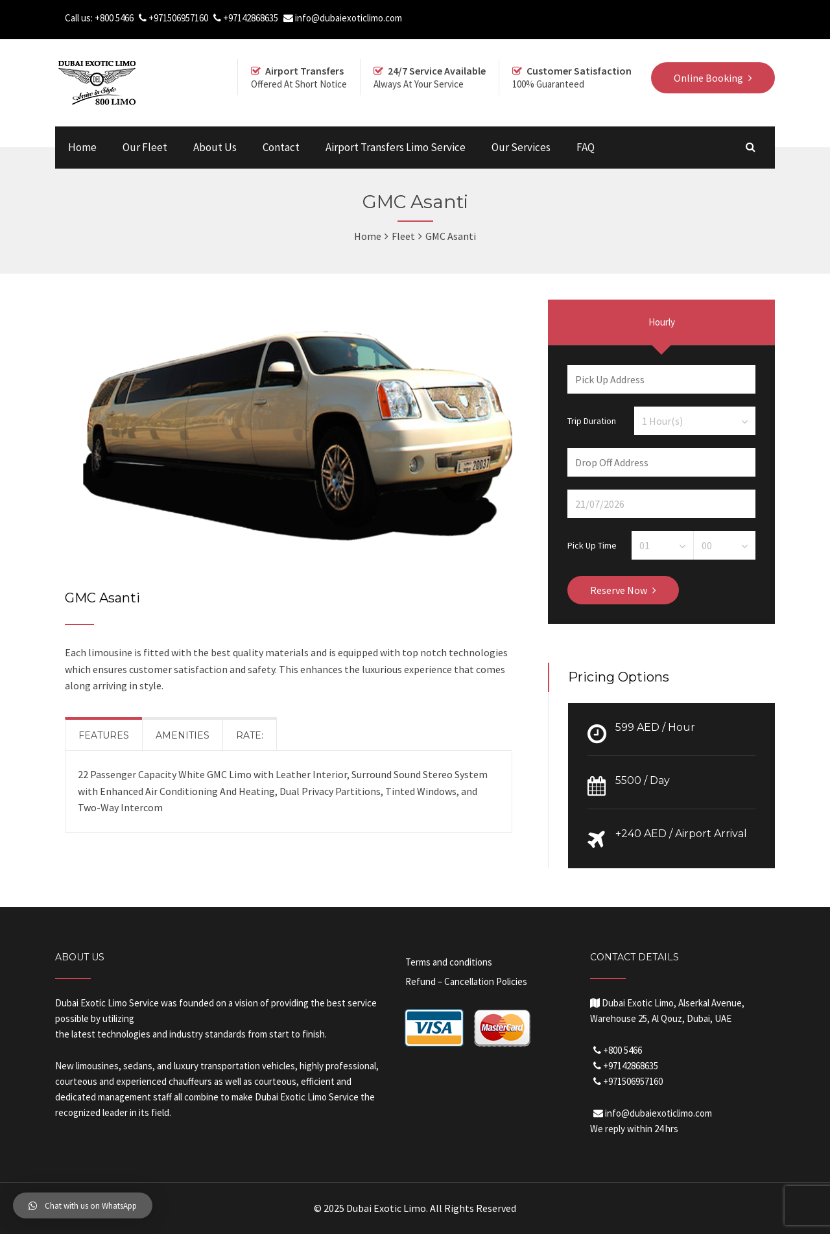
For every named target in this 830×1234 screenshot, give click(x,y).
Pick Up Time (592, 545)
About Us (215, 147)
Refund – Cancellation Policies (466, 981)
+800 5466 (114, 18)
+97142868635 (250, 18)
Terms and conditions (448, 962)
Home (82, 147)
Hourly (661, 322)
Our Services (521, 147)
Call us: (80, 18)
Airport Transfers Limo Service (396, 147)
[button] (82, 1205)
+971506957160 (178, 18)
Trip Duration (591, 420)
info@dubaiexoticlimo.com (348, 18)
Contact (281, 147)
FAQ (585, 147)
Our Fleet (145, 147)
